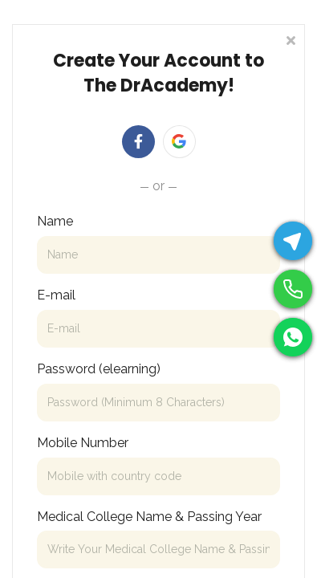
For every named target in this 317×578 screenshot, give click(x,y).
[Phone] (293, 289)
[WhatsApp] (293, 337)
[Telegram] (293, 241)
